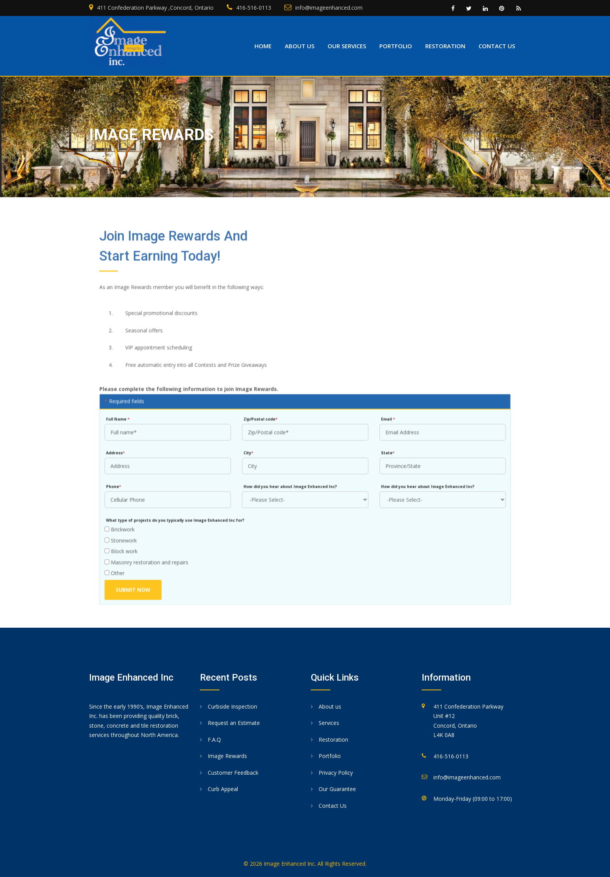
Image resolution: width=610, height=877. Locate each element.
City (251, 450)
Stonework (129, 534)
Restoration (445, 46)
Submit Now (141, 581)
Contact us (497, 46)
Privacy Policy (336, 772)
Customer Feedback (233, 772)
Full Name (127, 419)
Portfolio (395, 46)
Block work (129, 544)
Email (384, 419)
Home (263, 46)
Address (124, 450)
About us (299, 46)
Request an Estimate (234, 722)
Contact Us (333, 805)
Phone (123, 483)
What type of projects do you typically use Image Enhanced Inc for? (181, 515)
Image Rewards (227, 756)
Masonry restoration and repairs (154, 555)
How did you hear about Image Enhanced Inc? (290, 483)
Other (123, 565)
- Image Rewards (499, 135)
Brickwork (128, 524)
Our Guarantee (337, 789)
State (384, 450)
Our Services (347, 46)
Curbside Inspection (232, 706)
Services (329, 722)
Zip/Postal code (262, 419)
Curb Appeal (223, 789)
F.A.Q (214, 739)
